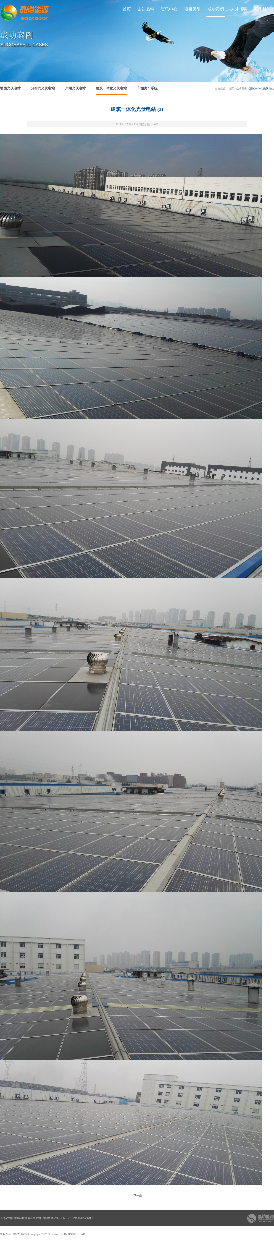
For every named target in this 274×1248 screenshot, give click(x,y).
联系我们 (262, 9)
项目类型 (192, 9)
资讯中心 (169, 9)
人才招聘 (239, 9)
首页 (127, 9)
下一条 (138, 1195)
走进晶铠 (146, 9)
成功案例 (216, 9)
